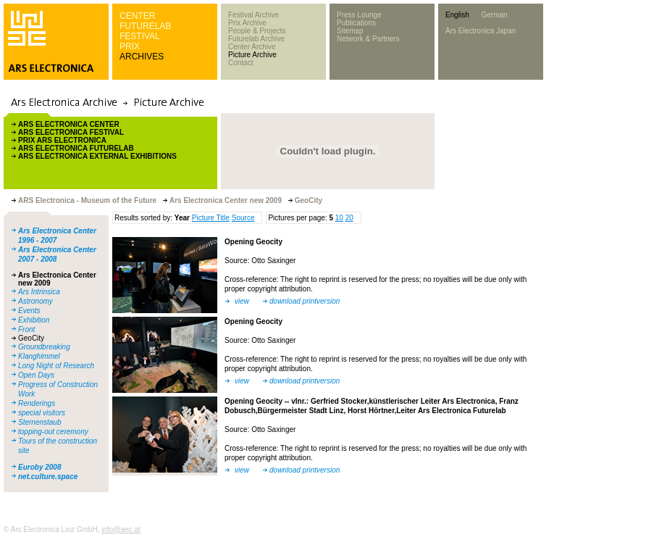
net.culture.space (47, 477)
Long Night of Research (56, 366)
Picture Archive (252, 55)
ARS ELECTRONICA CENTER (68, 124)
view (242, 301)
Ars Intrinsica (39, 292)
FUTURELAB (145, 26)
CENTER (137, 16)
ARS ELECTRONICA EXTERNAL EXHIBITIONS (97, 156)
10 (339, 218)
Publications (356, 23)
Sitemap (350, 31)
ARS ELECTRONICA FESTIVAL (71, 132)
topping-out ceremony (53, 432)
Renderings (36, 403)
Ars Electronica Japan (480, 31)
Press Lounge (359, 15)
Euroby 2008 (39, 467)
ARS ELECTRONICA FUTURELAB (76, 148)
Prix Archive (247, 23)
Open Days (36, 375)
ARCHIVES (141, 56)
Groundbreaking (44, 347)
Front (26, 329)
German (494, 15)
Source (243, 218)
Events (29, 311)
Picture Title (211, 218)
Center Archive (252, 47)
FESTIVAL (139, 36)
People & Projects (257, 31)
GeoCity (31, 338)
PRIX (129, 46)
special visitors (41, 413)
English (457, 15)
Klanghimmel (39, 356)
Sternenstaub (40, 422)
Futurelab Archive (256, 39)
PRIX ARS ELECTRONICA (62, 140)
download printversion (304, 301)
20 (349, 218)
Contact (240, 63)
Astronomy (35, 301)
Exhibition (33, 320)
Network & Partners (368, 39)
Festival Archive (253, 15)
